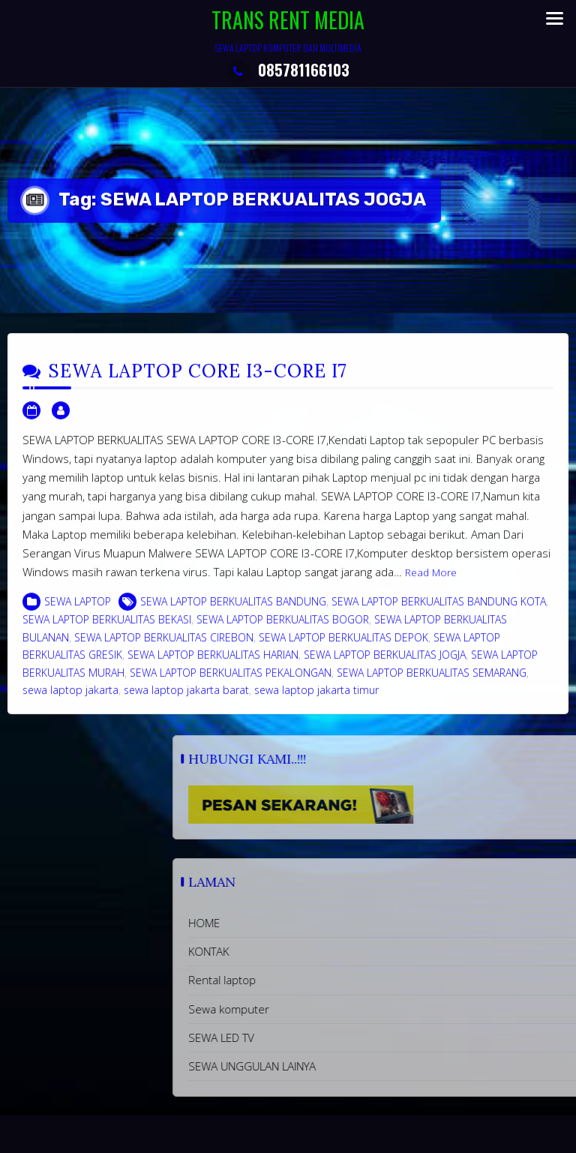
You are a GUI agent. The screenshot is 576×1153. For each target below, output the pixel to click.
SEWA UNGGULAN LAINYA (378, 1065)
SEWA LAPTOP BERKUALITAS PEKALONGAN (231, 682)
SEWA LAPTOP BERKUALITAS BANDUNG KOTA (439, 611)
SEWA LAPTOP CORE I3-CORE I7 (198, 380)
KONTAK (335, 951)
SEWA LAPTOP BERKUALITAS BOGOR (282, 629)
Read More (431, 582)
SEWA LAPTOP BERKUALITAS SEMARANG (431, 682)
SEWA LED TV (348, 1037)
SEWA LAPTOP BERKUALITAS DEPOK (343, 647)
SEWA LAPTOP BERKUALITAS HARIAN (213, 664)
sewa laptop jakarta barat (186, 699)
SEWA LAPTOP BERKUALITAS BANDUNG (233, 611)
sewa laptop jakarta (70, 699)
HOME (330, 922)
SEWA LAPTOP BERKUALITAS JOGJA (385, 664)
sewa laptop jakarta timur (316, 699)
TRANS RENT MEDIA (288, 20)
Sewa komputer (355, 1008)
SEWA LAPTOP (77, 611)
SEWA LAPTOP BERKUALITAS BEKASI (106, 629)
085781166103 (288, 70)
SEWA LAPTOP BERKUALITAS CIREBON (164, 647)
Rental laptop (348, 979)
